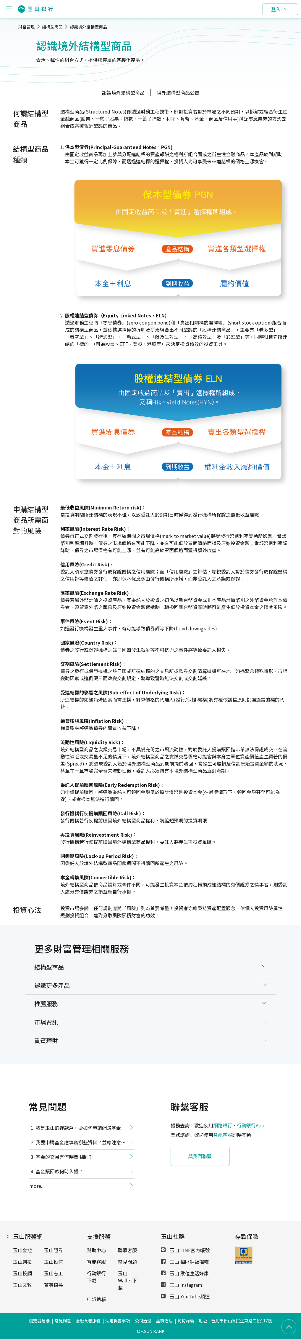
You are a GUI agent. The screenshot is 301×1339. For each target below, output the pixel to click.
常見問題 (127, 1261)
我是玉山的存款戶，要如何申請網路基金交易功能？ (77, 1129)
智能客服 (222, 1134)
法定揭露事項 (117, 1321)
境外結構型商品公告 (178, 92)
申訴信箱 (96, 1299)
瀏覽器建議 (39, 1321)
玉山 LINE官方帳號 (185, 1250)
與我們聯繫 (200, 1156)
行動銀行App (250, 1125)
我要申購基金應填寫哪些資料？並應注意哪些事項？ (77, 1143)
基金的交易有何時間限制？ (64, 1156)
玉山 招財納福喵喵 (185, 1261)
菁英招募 (53, 1284)
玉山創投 (22, 1261)
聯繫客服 (127, 1250)
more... (37, 1185)
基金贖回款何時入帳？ (59, 1171)
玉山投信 (53, 1261)
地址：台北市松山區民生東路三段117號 (235, 1321)
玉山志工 (53, 1273)
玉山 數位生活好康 (185, 1273)
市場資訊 (46, 1022)
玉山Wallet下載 (127, 1280)
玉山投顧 (22, 1273)
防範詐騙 (185, 1321)
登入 (276, 9)
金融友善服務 (88, 1321)
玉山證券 (53, 1250)
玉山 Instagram (181, 1284)
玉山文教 (22, 1284)
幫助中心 (96, 1250)
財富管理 (26, 27)
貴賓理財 (46, 1040)
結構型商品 (52, 27)
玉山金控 (22, 1250)
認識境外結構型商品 (88, 27)
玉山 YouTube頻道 (185, 1296)
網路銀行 (222, 1125)
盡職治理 (164, 1321)
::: (9, 1235)
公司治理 (143, 1321)
